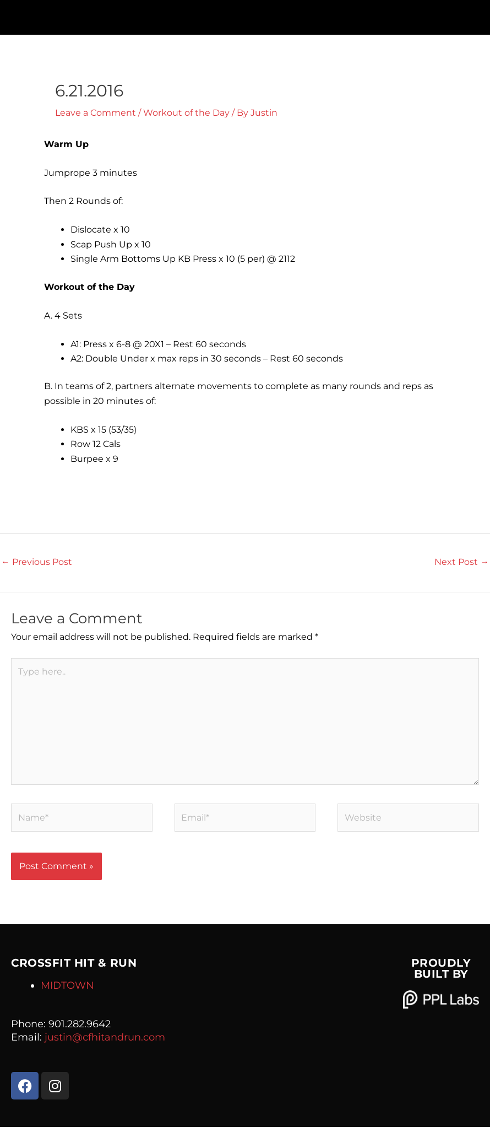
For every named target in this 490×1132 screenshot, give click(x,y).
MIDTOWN (67, 990)
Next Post (461, 562)
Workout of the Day (186, 112)
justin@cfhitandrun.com (105, 1042)
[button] (244, 15)
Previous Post (36, 562)
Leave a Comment (95, 112)
